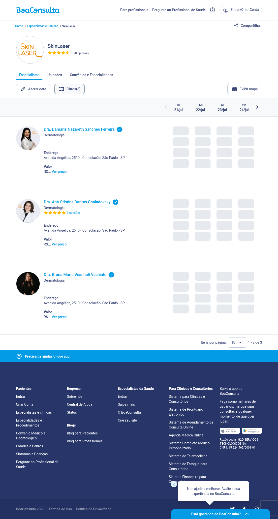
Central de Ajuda (79, 404)
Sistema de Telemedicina (188, 456)
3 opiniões (74, 212)
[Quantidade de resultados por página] (237, 342)
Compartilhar (247, 26)
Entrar (20, 396)
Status (72, 412)
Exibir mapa (245, 89)
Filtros (70, 89)
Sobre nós (75, 396)
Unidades (54, 76)
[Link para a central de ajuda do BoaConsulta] (213, 10)
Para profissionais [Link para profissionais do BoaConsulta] (134, 10)
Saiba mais (126, 404)
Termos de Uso (60, 509)
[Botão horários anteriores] (166, 107)
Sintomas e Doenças (32, 454)
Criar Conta (24, 404)
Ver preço (59, 172)
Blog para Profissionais (84, 441)
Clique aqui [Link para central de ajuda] (48, 356)
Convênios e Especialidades (91, 76)
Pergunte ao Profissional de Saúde (179, 10)
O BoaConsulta (129, 412)
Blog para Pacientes (82, 433)
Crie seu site (127, 420)
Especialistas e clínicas (34, 412)
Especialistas (29, 76)
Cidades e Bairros (29, 446)
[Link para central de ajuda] (19, 356)
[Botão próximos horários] (257, 107)
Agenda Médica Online (186, 435)
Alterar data (33, 89)
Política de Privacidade (93, 509)
